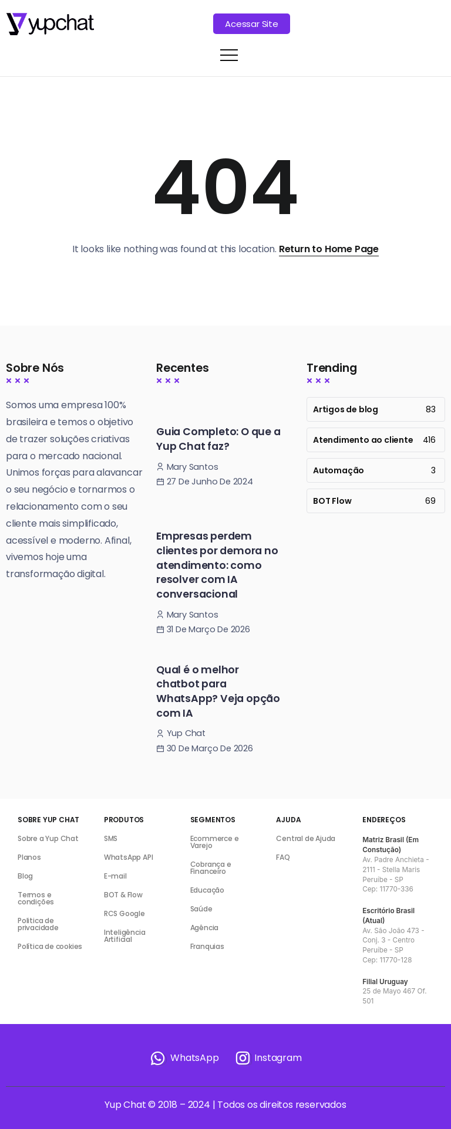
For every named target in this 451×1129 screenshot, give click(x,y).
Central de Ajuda (305, 838)
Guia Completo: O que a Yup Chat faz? (218, 439)
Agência (204, 928)
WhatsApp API (128, 857)
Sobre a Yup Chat (48, 838)
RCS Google (124, 913)
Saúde (201, 909)
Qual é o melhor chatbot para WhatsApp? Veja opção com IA (218, 691)
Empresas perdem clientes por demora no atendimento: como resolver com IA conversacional (217, 565)
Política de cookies (50, 946)
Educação (207, 890)
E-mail (115, 876)
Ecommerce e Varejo (214, 841)
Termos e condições (36, 898)
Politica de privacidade (38, 924)
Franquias (207, 946)
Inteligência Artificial (125, 935)
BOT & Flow (123, 895)
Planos (29, 857)
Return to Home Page (329, 249)
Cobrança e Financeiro (210, 867)
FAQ (283, 857)
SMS (110, 838)
